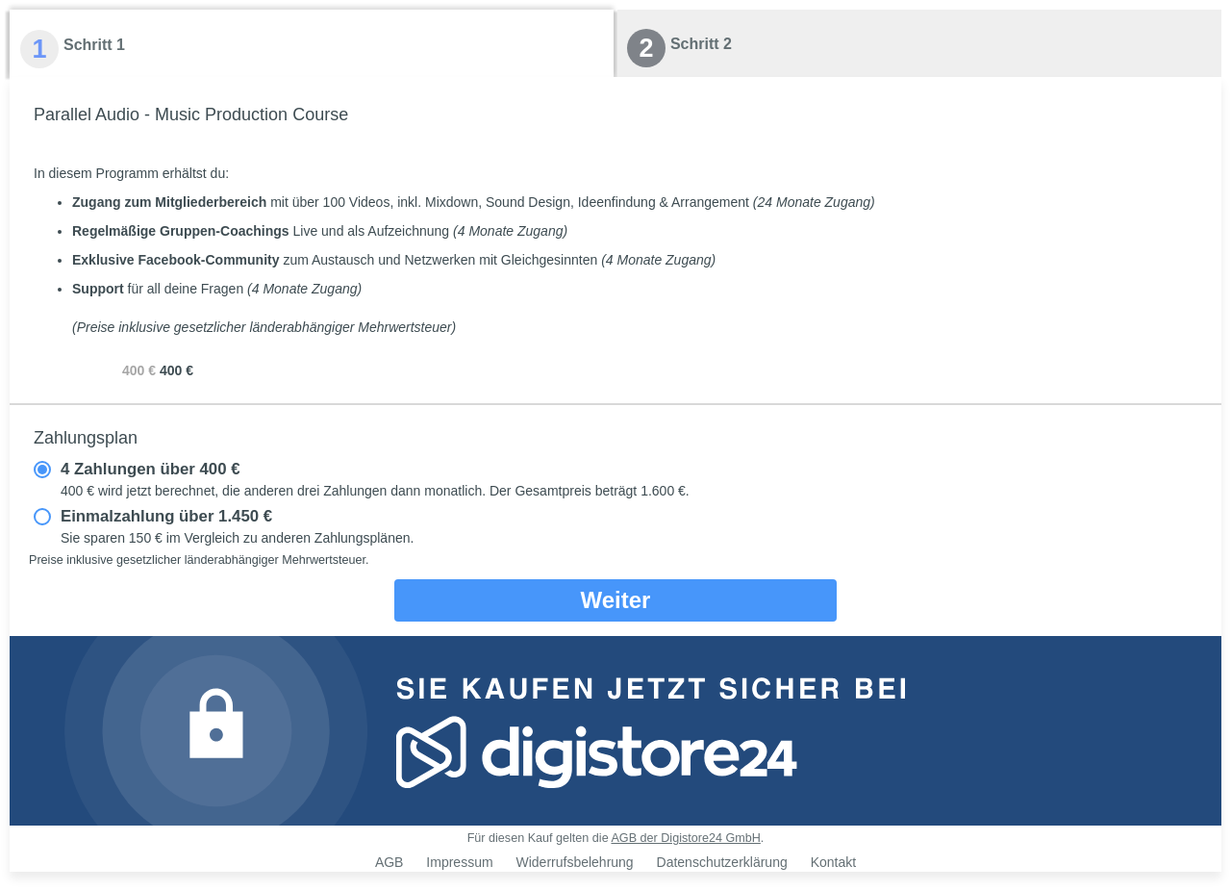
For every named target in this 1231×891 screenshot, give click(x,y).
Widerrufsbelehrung (574, 862)
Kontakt (833, 862)
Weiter (616, 600)
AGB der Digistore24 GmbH (685, 838)
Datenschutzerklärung (722, 862)
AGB (389, 862)
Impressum (459, 862)
